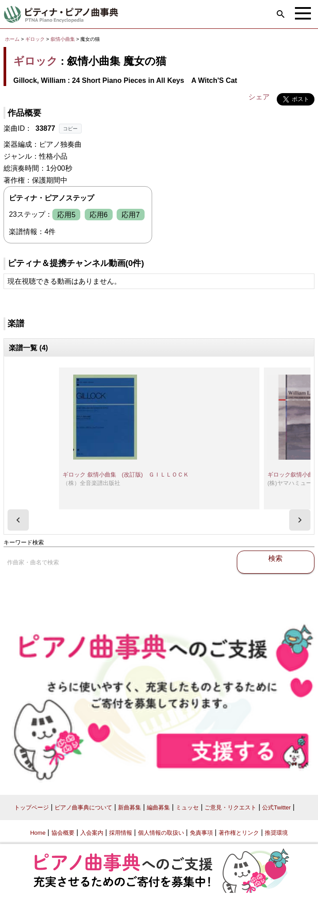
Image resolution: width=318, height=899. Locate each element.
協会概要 (63, 832)
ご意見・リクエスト (230, 807)
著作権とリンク (239, 832)
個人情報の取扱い (161, 832)
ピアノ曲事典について (83, 807)
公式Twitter (276, 807)
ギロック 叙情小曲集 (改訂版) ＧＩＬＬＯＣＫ (126, 474)
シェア (259, 97)
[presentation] (18, 520)
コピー (70, 128)
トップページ (31, 807)
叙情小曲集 (63, 39)
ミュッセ (187, 807)
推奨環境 (276, 832)
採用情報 (120, 832)
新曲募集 (129, 807)
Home (38, 832)
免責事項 (201, 832)
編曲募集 (158, 807)
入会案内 (91, 832)
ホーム (12, 39)
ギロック (35, 39)
